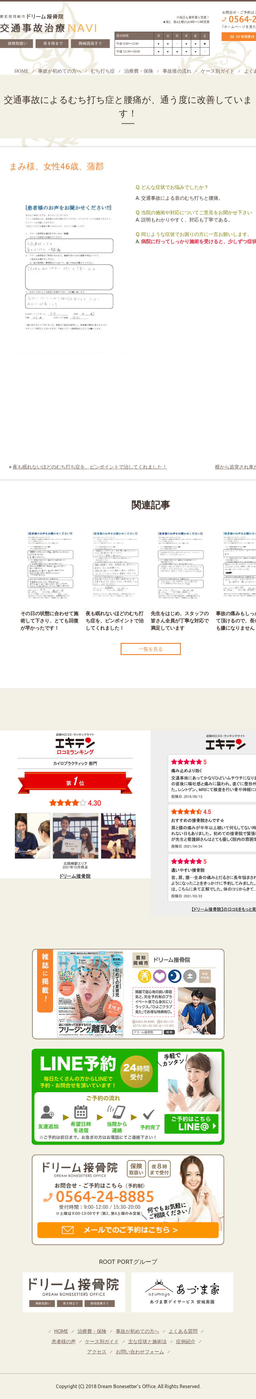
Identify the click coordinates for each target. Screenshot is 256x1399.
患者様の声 (64, 1341)
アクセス (96, 1351)
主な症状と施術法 (147, 1341)
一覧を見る (151, 649)
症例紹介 (185, 1341)
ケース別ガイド (218, 71)
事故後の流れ (177, 71)
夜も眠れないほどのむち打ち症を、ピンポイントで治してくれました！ (90, 466)
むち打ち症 (103, 71)
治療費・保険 (138, 71)
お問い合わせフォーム (140, 1351)
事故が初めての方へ (59, 71)
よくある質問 (183, 1331)
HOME (21, 71)
